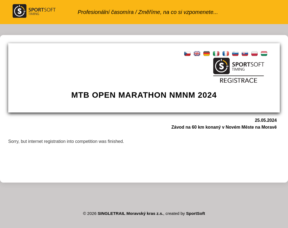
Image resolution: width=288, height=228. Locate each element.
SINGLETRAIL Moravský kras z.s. (130, 213)
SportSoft (195, 213)
